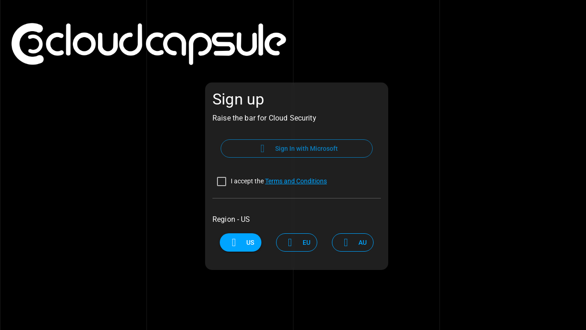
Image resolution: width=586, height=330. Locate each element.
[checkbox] (269, 181)
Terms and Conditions (296, 181)
